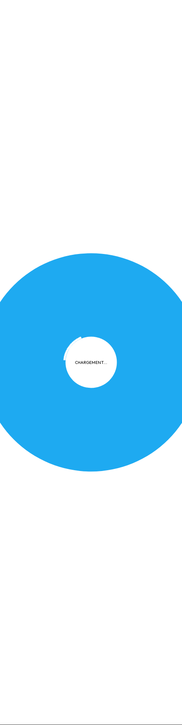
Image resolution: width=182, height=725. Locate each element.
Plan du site (149, 293)
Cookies (88, 293)
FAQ (116, 293)
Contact (94, 308)
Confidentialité (44, 293)
